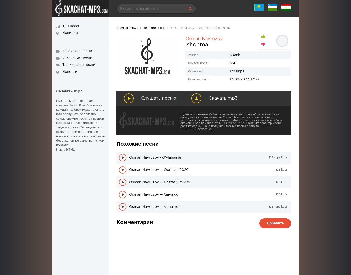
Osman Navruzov (204, 39)
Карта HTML (65, 149)
